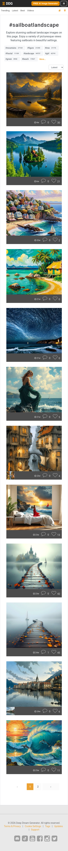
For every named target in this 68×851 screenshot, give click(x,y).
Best (22, 10)
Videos (30, 10)
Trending (5, 10)
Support (35, 829)
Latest (15, 10)
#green (12, 59)
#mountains (15, 48)
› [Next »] (50, 786)
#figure (34, 48)
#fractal (13, 53)
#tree (51, 48)
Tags (47, 826)
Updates (58, 826)
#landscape (33, 53)
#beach (29, 59)
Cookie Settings (33, 826)
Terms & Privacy (12, 826)
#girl (51, 53)
